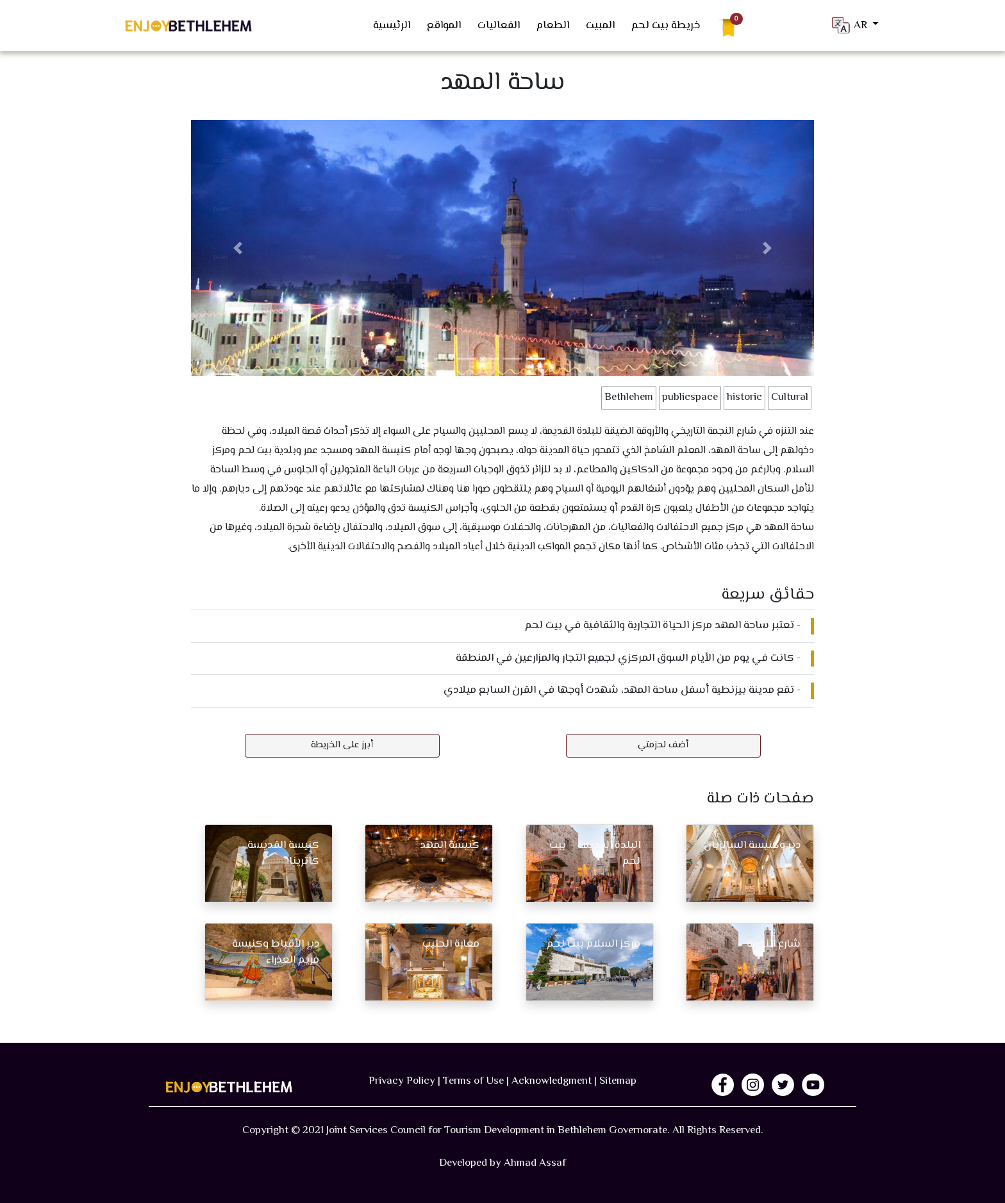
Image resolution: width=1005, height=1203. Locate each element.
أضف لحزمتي (663, 745)
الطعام (552, 25)
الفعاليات (499, 25)
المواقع (444, 25)
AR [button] (850, 25)
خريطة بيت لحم (665, 25)
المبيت (600, 25)
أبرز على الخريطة (342, 745)
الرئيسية (391, 25)
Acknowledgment (551, 1081)
